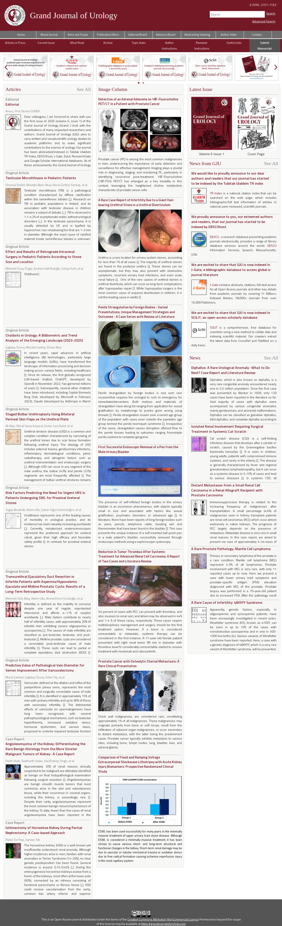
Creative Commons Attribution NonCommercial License (163, 919)
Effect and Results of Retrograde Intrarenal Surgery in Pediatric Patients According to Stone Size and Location (43, 254)
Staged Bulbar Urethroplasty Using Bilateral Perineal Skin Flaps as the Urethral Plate (40, 414)
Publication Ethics (108, 34)
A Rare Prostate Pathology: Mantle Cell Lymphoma (231, 548)
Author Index (229, 34)
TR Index (216, 193)
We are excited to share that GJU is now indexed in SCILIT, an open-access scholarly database (230, 315)
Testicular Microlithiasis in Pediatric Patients (41, 175)
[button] (138, 82)
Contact (257, 34)
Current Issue (46, 43)
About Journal (49, 34)
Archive (108, 43)
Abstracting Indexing (197, 34)
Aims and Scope (78, 34)
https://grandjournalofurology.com (163, 923)
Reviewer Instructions (201, 46)
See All (84, 89)
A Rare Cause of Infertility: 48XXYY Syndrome (226, 602)
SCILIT (214, 327)
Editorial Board (137, 34)
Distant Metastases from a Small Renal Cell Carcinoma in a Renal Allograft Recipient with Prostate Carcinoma (227, 490)
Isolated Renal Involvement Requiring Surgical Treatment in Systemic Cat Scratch (227, 429)
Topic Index (139, 43)
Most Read (77, 43)
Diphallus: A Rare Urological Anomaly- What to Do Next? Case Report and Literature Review (230, 370)
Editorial (12, 102)
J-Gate (214, 284)
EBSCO (214, 236)
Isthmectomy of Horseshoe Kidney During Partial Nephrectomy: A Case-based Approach (44, 827)
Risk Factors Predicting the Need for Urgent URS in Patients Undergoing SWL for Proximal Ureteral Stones (45, 495)
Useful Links (233, 43)
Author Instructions (169, 46)
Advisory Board (165, 34)
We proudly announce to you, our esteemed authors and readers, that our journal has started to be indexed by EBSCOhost (232, 221)
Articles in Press (15, 43)
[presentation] (6, 67)
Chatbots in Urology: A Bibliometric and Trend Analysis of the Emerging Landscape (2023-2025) (44, 335)
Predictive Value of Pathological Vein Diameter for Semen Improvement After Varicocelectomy (45, 665)
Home (21, 34)
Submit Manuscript (265, 46)
